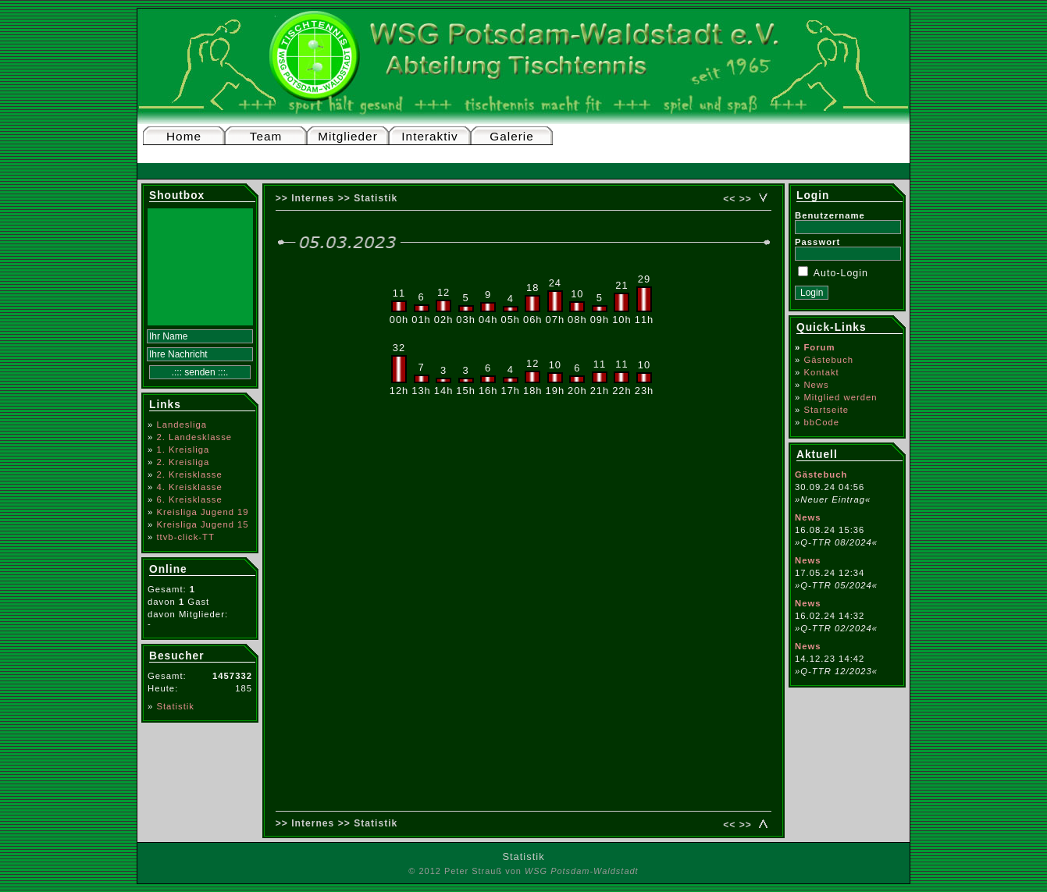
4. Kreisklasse (189, 487)
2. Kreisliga (182, 462)
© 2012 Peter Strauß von (523, 871)
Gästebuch (828, 359)
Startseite (826, 409)
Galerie (511, 136)
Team (266, 136)
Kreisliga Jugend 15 (202, 524)
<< (729, 199)
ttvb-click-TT (185, 537)
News (815, 384)
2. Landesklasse (194, 437)
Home (183, 136)
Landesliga (181, 424)
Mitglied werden (840, 397)
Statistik (175, 706)
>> (745, 199)
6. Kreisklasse (189, 499)
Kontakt (821, 372)
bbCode (821, 422)
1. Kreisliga (182, 449)
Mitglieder (348, 136)
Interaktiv (429, 136)
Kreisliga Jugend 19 (202, 512)
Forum (819, 347)
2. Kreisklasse (189, 474)
